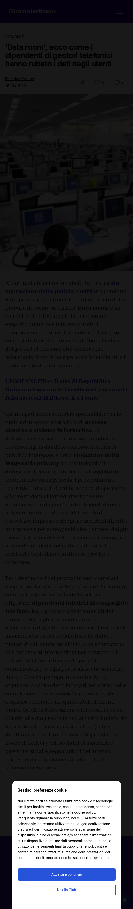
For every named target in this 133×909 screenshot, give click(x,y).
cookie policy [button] (84, 812)
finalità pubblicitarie (71, 846)
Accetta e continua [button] (66, 874)
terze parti (97, 818)
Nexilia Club (66, 890)
